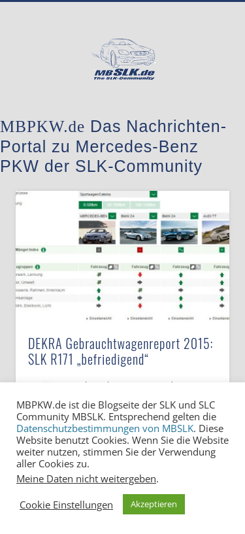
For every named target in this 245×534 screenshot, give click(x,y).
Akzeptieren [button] (154, 504)
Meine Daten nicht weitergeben (86, 478)
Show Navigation (198, 117)
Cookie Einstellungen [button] (66, 504)
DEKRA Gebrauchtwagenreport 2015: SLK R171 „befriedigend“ (121, 351)
